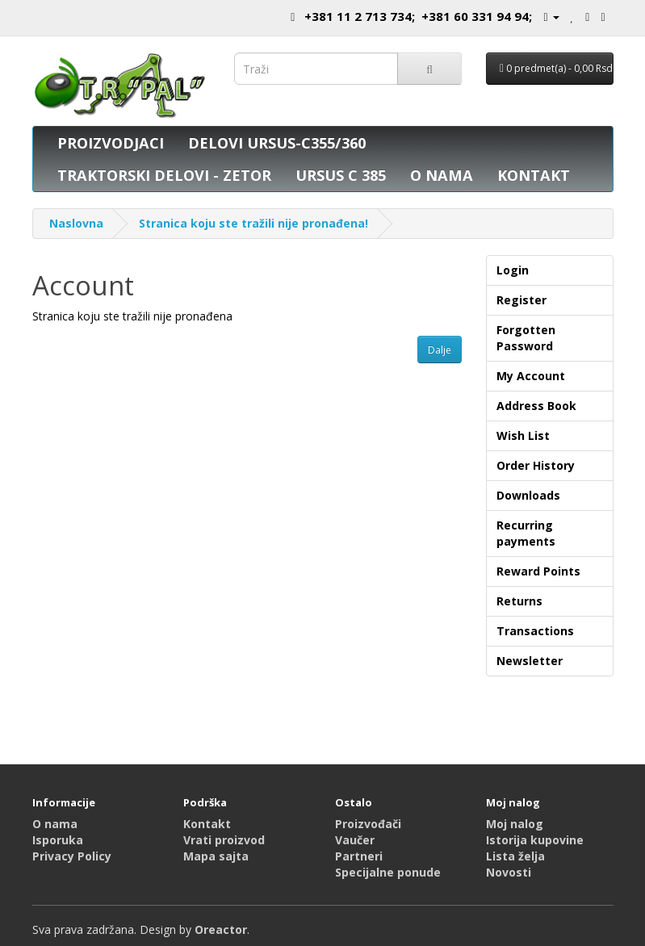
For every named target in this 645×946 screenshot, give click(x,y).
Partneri (359, 856)
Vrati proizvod (224, 840)
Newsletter (529, 660)
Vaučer (355, 840)
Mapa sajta (216, 856)
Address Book (536, 405)
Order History (535, 465)
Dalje (439, 350)
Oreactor (221, 929)
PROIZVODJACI (110, 143)
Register (521, 300)
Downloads (528, 495)
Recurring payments (525, 533)
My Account (530, 375)
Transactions (535, 630)
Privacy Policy (71, 856)
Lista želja (515, 856)
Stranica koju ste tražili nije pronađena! (253, 223)
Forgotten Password (525, 338)
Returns (519, 601)
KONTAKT (533, 175)
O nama (54, 823)
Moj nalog (514, 823)
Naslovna (76, 223)
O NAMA (441, 175)
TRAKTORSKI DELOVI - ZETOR (164, 175)
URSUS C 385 (340, 175)
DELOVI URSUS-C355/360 (277, 143)
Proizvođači (368, 823)
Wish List (523, 435)
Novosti (508, 872)
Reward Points (538, 571)
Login (512, 270)
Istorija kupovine (535, 840)
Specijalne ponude (388, 872)
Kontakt (207, 823)
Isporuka (57, 840)
